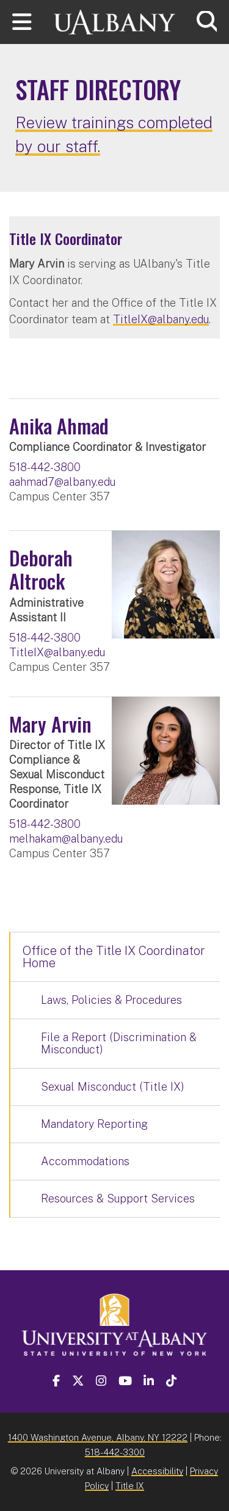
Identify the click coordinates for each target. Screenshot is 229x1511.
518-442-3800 (45, 467)
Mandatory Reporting (94, 1124)
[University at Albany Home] (115, 20)
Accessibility (157, 1471)
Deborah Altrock (41, 569)
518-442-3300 (115, 1452)
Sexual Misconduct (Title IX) (112, 1086)
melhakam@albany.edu (66, 838)
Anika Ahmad (59, 425)
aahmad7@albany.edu (62, 481)
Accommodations (85, 1161)
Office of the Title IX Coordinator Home (114, 956)
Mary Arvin (50, 723)
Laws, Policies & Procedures (111, 999)
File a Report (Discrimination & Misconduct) (119, 1043)
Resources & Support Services (118, 1198)
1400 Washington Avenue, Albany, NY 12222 (97, 1437)
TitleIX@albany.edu (161, 319)
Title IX (129, 1485)
